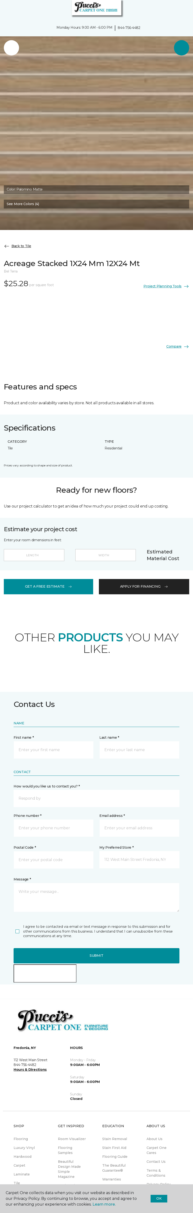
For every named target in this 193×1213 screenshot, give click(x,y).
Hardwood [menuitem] (22, 1156)
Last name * (109, 737)
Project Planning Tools (166, 286)
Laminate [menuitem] (22, 1174)
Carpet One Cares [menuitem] (157, 1150)
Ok (158, 1198)
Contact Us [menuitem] (156, 1161)
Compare (177, 347)
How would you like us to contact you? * (47, 786)
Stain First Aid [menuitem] (114, 1148)
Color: (25, 189)
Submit (96, 955)
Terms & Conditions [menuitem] (156, 1173)
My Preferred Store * (116, 847)
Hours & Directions (30, 1069)
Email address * (112, 815)
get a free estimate (48, 586)
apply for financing (144, 586)
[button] (175, 9)
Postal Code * (25, 847)
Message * (22, 879)
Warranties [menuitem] (111, 1179)
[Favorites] (180, 9)
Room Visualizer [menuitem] (72, 1139)
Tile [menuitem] (17, 1183)
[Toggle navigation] (7, 9)
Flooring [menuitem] (21, 1139)
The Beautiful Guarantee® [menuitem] (114, 1168)
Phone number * (27, 815)
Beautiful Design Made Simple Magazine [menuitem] (69, 1169)
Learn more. (104, 1204)
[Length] (34, 555)
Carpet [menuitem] (19, 1165)
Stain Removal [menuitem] (114, 1139)
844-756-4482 (129, 28)
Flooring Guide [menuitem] (114, 1156)
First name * (24, 737)
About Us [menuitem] (155, 1139)
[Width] (105, 555)
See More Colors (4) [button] (23, 204)
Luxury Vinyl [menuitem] (24, 1148)
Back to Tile (17, 246)
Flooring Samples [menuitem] (65, 1150)
